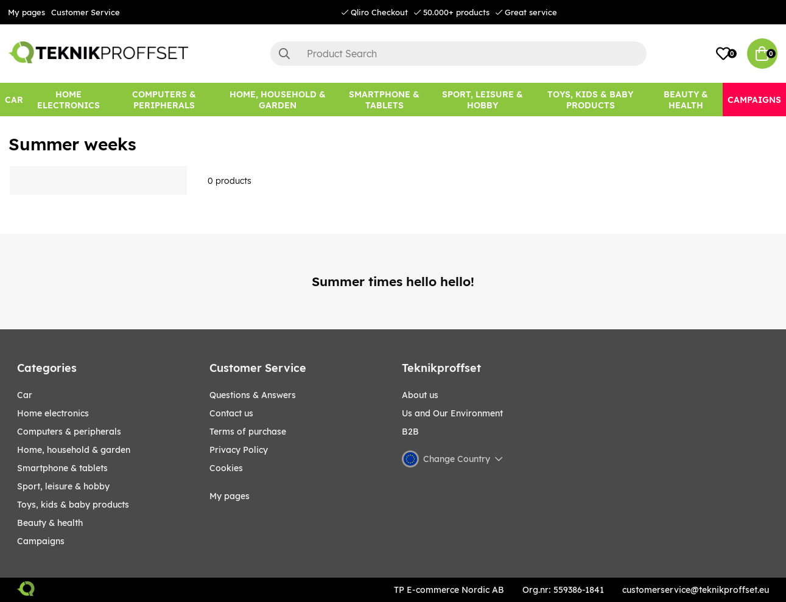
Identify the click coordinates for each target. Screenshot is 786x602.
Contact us (231, 413)
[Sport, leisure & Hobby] (482, 99)
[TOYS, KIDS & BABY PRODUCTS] (590, 99)
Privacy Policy (238, 449)
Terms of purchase (247, 431)
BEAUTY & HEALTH (50, 522)
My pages (26, 12)
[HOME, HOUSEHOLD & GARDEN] (277, 99)
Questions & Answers (252, 395)
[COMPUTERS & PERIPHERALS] (164, 99)
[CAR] (14, 99)
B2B (410, 431)
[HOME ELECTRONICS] (68, 99)
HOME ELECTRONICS (53, 413)
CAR (24, 395)
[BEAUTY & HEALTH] (686, 99)
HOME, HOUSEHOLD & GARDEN (73, 449)
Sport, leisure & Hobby (63, 486)
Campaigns (41, 541)
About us (420, 395)
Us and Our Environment (452, 413)
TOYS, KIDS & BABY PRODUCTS (73, 504)
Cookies (226, 468)
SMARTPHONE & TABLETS (62, 468)
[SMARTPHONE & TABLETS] (383, 99)
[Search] (458, 53)
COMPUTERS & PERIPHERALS (69, 431)
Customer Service (85, 12)
